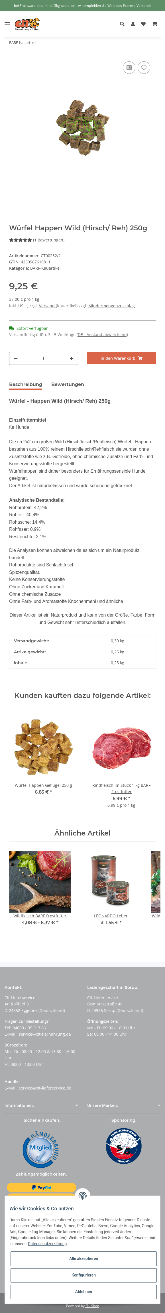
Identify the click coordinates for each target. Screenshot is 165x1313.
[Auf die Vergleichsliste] (129, 67)
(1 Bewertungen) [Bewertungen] (36, 240)
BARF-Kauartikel (45, 268)
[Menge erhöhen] (71, 358)
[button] (124, 24)
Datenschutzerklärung (47, 1243)
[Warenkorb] (154, 24)
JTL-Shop (92, 1305)
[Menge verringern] (15, 358)
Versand (47, 305)
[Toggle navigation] (7, 20)
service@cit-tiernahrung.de (45, 1034)
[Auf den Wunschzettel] (144, 67)
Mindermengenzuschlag (111, 305)
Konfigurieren (84, 1275)
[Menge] (44, 358)
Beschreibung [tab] (25, 384)
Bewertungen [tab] (67, 384)
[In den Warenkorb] (121, 358)
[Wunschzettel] (143, 24)
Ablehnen (83, 1291)
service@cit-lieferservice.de (45, 1088)
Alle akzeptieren (83, 1258)
